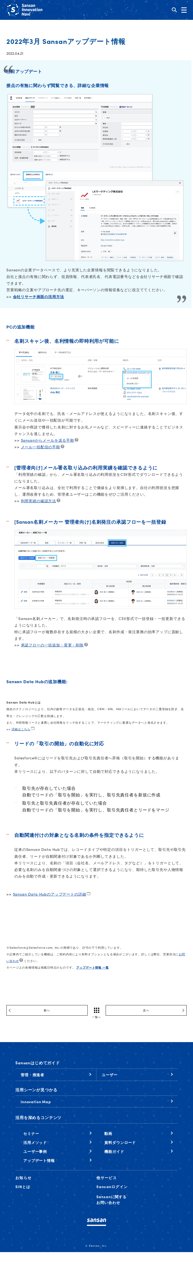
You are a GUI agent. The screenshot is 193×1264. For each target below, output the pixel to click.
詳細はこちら (21, 729)
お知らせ (23, 1177)
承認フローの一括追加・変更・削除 (52, 644)
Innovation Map (36, 1101)
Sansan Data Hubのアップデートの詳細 (49, 894)
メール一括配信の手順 (40, 446)
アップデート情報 (39, 1160)
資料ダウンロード (120, 1142)
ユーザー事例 (35, 1151)
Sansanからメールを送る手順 (47, 440)
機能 (114, 1151)
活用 (35, 1142)
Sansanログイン (112, 1186)
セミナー (31, 1133)
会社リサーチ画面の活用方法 (38, 296)
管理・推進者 (32, 1074)
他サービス (106, 1177)
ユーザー (109, 1074)
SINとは (22, 1186)
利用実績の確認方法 (38, 500)
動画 (108, 1133)
